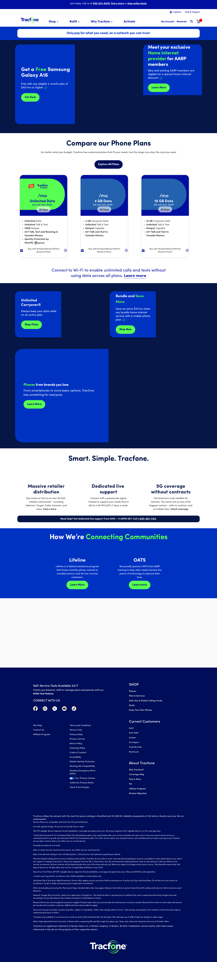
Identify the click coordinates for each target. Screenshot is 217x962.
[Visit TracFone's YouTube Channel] (64, 709)
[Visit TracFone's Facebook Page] (35, 709)
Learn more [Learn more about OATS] (139, 584)
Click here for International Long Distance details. (98, 851)
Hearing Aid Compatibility (82, 766)
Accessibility (75, 757)
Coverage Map (136, 772)
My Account (134, 750)
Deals (131, 705)
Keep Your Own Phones (140, 709)
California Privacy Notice (82, 783)
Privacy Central (77, 739)
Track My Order (135, 745)
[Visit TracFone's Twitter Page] (54, 709)
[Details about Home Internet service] (124, 320)
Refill (131, 727)
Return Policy (76, 744)
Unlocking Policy (77, 748)
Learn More (34, 404)
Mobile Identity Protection (82, 762)
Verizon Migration (137, 790)
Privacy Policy (76, 735)
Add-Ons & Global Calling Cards (145, 700)
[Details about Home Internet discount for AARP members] (161, 78)
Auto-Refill (133, 732)
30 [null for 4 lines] (43, 210)
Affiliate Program (41, 735)
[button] (54, 21)
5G (130, 781)
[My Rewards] (182, 21)
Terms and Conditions (80, 726)
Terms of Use (76, 730)
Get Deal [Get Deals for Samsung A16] (30, 97)
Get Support (134, 741)
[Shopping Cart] (198, 21)
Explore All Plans (108, 164)
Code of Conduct (78, 753)
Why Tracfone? (136, 767)
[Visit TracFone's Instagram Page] (45, 709)
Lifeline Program (137, 786)
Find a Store (135, 777)
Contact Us (38, 730)
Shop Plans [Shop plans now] (31, 324)
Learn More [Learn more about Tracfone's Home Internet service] (159, 87)
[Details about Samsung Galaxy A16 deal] (45, 88)
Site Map (37, 726)
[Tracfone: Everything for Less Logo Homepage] (30, 20)
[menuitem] (54, 21)
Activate (132, 736)
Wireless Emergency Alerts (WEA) (82, 772)
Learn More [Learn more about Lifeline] (77, 584)
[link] (129, 21)
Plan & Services (136, 696)
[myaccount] (167, 21)
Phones (132, 691)
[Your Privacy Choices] (86, 779)
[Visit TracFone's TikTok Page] (74, 709)
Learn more (135, 276)
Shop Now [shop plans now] (125, 329)
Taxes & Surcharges (79, 788)
